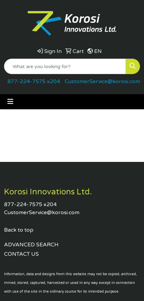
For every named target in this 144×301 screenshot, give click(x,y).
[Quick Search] (65, 66)
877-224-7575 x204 (33, 81)
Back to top (18, 230)
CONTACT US (21, 254)
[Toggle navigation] (10, 102)
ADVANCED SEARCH (31, 244)
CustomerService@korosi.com (102, 81)
